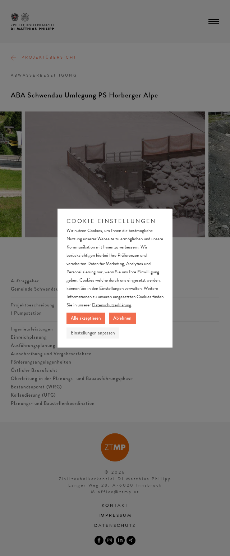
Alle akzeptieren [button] (86, 318)
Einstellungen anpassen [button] (93, 333)
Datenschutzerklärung (111, 305)
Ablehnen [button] (122, 318)
